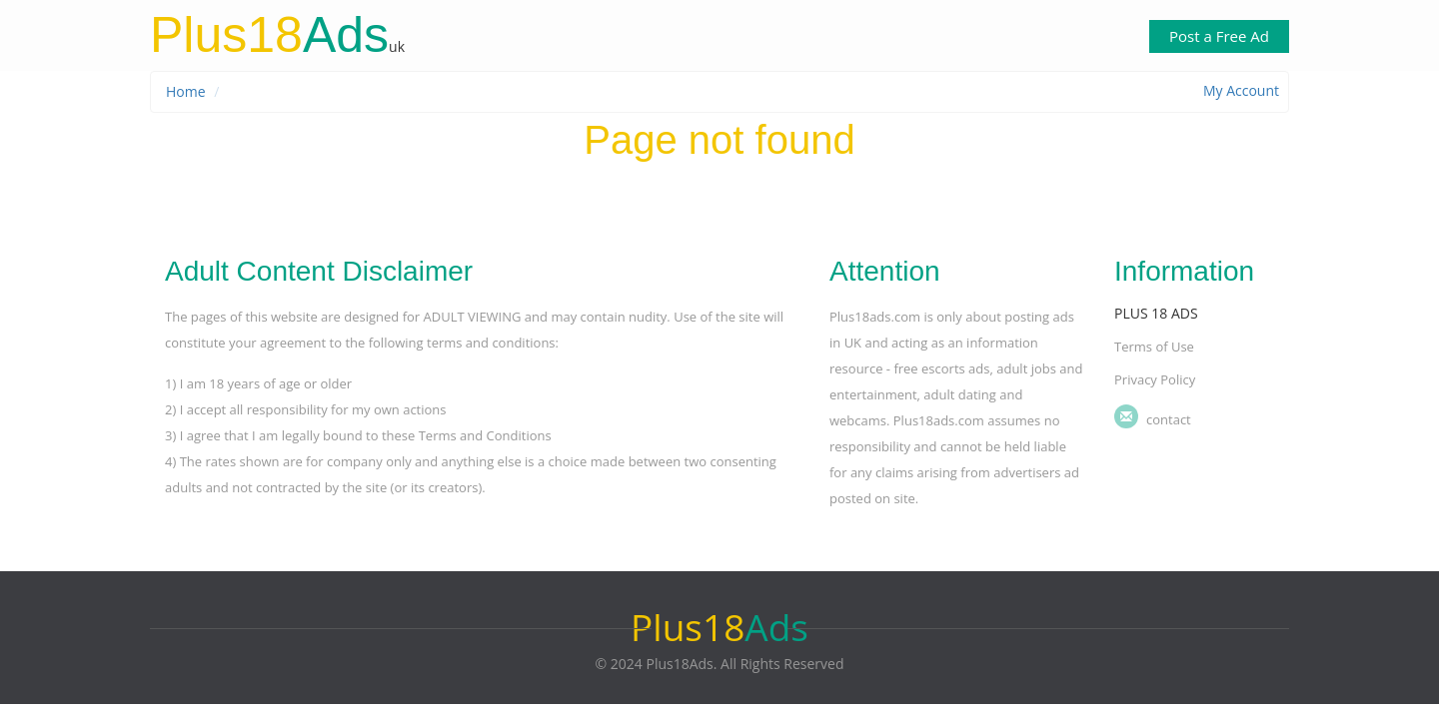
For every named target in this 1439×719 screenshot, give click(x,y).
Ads (269, 35)
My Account (1241, 90)
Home (186, 91)
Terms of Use (1154, 347)
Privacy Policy (1154, 379)
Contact (1168, 419)
